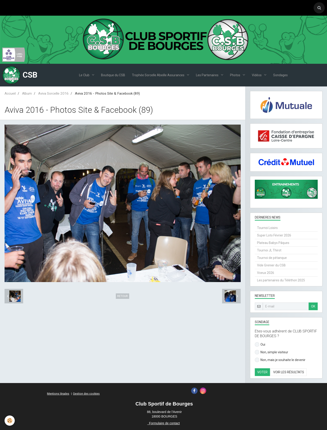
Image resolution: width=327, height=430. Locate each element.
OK (313, 306)
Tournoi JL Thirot (269, 250)
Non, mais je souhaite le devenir (280, 360)
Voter (262, 372)
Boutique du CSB (113, 75)
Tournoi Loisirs (267, 228)
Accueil (10, 93)
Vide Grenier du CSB (271, 265)
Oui (260, 344)
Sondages (280, 75)
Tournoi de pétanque (272, 258)
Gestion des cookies (86, 393)
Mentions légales (58, 393)
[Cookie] (10, 420)
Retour (122, 296)
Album (27, 93)
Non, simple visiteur (271, 352)
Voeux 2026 (265, 273)
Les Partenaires (207, 75)
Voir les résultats (288, 372)
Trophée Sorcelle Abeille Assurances (158, 75)
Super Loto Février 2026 (274, 235)
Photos (235, 75)
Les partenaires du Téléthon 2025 (281, 280)
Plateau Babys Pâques (273, 243)
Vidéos (257, 75)
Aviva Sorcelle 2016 (53, 93)
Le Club (84, 75)
